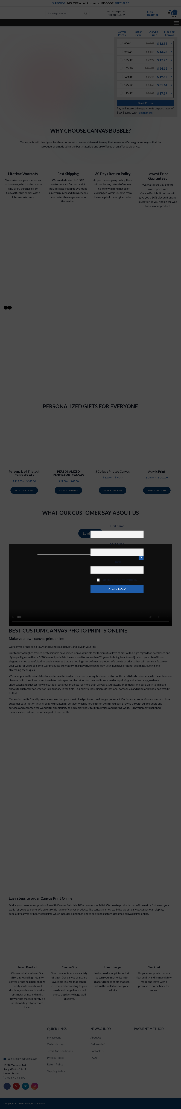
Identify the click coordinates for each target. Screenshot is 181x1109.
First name (117, 526)
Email (117, 562)
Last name (117, 544)
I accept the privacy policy (117, 580)
